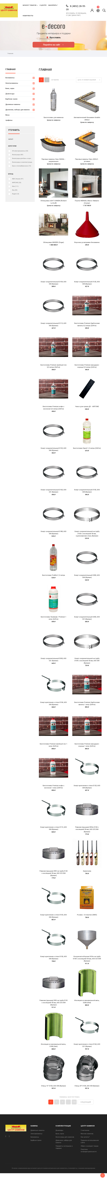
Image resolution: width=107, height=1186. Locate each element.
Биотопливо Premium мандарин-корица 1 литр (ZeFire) (87, 753)
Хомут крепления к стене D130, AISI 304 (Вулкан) (53, 926)
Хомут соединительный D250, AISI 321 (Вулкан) (87, 624)
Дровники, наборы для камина (17, 110)
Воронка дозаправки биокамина (86, 244)
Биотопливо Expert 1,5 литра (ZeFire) (87, 452)
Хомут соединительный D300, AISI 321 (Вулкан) (53, 666)
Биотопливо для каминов (53, 117)
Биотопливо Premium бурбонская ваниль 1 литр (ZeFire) (87, 711)
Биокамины (9, 78)
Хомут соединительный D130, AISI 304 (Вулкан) (53, 453)
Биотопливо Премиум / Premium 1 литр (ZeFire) (53, 624)
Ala (14, 190)
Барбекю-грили (11, 99)
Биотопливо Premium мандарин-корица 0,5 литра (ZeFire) (87, 369)
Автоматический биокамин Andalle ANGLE (87, 119)
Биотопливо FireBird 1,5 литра (53, 581)
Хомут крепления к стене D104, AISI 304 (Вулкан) (53, 711)
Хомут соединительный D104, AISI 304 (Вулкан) (53, 285)
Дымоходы (9, 94)
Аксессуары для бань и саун (22, 158)
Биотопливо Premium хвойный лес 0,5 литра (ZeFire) (54, 369)
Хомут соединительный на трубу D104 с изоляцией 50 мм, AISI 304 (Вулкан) (87, 667)
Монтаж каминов (87, 1146)
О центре (43, 5)
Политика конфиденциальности (89, 1163)
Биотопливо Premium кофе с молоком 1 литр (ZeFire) (53, 795)
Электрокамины (11, 83)
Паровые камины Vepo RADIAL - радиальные (53, 161)
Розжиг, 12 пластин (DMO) (87, 925)
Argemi (15, 194)
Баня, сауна (9, 88)
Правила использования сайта (90, 1154)
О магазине (85, 1143)
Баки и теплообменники (21, 166)
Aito (15, 186)
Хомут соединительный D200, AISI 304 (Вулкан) (87, 582)
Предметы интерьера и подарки (64, 1160)
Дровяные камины (12, 104)
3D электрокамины (20, 151)
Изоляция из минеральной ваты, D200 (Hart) (86, 1013)
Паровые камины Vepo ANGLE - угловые (87, 161)
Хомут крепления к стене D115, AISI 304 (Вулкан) (53, 837)
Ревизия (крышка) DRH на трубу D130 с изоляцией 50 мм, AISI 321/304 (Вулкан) (53, 1014)
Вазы (7, 115)
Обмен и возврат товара (89, 1159)
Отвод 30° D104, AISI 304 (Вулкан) (87, 1098)
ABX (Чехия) (17, 179)
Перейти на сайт (53, 45)
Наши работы (28, 15)
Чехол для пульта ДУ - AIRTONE (87, 410)
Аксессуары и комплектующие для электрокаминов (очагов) (22, 162)
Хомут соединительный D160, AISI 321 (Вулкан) (53, 496)
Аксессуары (17, 154)
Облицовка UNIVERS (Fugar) (53, 244)
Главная (10, 69)
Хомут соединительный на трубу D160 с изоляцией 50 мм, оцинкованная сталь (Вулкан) (87, 539)
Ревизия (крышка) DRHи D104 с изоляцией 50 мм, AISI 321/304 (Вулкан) (87, 838)
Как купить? (52, 5)
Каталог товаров (29, 5)
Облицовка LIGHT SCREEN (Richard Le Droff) (53, 203)
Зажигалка (87, 880)
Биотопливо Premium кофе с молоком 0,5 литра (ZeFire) (53, 411)
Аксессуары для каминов (65, 1150)
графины (8, 120)
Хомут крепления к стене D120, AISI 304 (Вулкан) (87, 795)
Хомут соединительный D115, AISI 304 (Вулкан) (53, 327)
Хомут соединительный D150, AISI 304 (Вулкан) (87, 496)
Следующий (85, 1115)
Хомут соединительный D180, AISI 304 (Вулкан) (53, 538)
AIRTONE (16, 182)
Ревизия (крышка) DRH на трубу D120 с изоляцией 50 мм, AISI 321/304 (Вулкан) (53, 883)
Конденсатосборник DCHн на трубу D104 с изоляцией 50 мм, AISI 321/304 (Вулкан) (87, 969)
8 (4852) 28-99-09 (76, 8)
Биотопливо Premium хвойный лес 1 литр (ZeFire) (53, 753)
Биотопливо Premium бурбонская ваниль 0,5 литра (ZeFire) (87, 327)
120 (74, 1115)
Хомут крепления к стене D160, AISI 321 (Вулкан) (87, 1057)
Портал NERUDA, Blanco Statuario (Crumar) (87, 203)
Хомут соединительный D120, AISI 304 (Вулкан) (87, 285)
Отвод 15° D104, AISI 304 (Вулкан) (53, 1098)
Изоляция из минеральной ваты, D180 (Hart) (53, 1057)
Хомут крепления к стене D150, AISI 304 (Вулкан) (53, 968)
